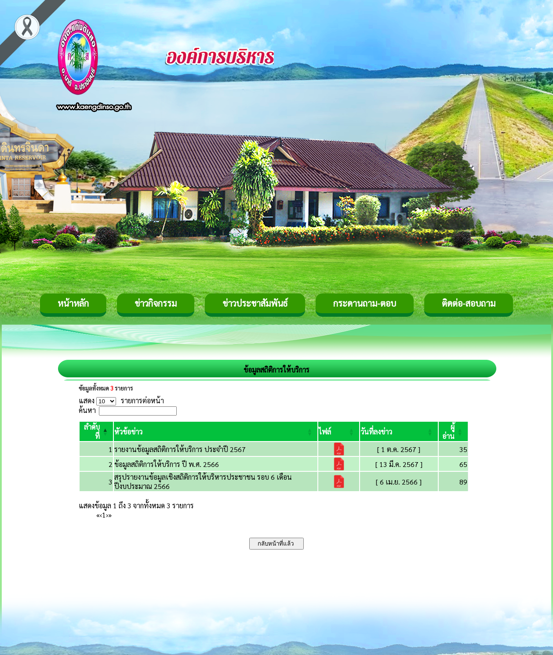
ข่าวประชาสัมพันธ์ (254, 303)
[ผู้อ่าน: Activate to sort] (453, 431)
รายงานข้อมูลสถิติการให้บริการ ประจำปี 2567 (180, 449)
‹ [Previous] (101, 514)
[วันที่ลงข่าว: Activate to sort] (399, 431)
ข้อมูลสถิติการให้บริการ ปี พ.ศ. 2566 (166, 464)
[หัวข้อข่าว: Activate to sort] (215, 431)
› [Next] (107, 514)
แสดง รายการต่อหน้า (121, 400)
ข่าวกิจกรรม (156, 303)
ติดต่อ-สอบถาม (468, 303)
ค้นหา (87, 410)
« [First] (98, 514)
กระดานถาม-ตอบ (364, 303)
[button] (128, 431)
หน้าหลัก (73, 303)
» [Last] (110, 514)
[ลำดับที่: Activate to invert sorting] (96, 431)
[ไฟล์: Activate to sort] (338, 431)
